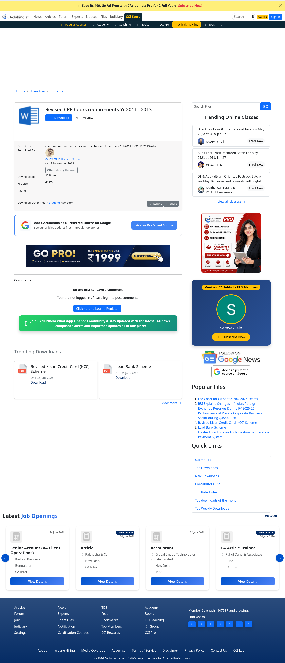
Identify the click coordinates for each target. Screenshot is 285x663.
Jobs (209, 24)
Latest (30, 516)
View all (274, 516)
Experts (63, 613)
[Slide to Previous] (5, 558)
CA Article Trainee (238, 548)
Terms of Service (144, 650)
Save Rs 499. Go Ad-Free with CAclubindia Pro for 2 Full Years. (139, 5)
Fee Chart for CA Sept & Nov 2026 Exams (228, 399)
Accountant (162, 548)
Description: (25, 146)
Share (171, 203)
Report (155, 203)
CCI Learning (154, 620)
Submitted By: (27, 150)
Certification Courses (73, 633)
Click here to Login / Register (97, 308)
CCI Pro (161, 24)
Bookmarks (109, 620)
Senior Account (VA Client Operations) (35, 550)
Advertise (118, 650)
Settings (20, 633)
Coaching (122, 24)
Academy (100, 24)
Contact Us (219, 650)
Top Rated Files (206, 492)
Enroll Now (256, 141)
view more (172, 403)
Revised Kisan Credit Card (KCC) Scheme (60, 369)
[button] (252, 16)
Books (142, 24)
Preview (84, 118)
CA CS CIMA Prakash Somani (63, 159)
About (42, 650)
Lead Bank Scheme (133, 366)
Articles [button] (50, 16)
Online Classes (231, 117)
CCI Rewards (110, 633)
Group (152, 626)
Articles (19, 607)
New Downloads (207, 476)
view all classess (232, 201)
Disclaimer (170, 650)
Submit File (203, 460)
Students (54, 202)
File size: (23, 183)
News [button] (37, 16)
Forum (19, 613)
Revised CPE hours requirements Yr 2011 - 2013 (98, 109)
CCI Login (240, 650)
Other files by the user (61, 170)
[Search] (242, 16)
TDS (104, 607)
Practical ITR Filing (186, 24)
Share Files (66, 620)
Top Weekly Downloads (212, 508)
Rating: (22, 190)
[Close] (280, 5)
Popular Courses (73, 24)
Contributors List (207, 484)
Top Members (111, 626)
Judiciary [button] (116, 16)
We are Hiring (65, 650)
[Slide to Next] (280, 558)
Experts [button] (77, 16)
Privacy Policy (194, 650)
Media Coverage (93, 650)
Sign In (275, 17)
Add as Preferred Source (154, 225)
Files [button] (103, 16)
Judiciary (20, 626)
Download (58, 118)
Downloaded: (26, 177)
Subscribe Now (231, 337)
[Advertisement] (142, 58)
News (62, 607)
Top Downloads (206, 468)
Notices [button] (91, 16)
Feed (104, 613)
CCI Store (133, 16)
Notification (66, 626)
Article (87, 548)
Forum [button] (63, 16)
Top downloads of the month (216, 500)
